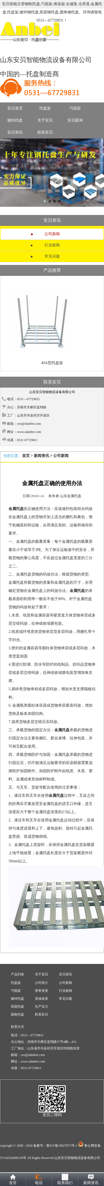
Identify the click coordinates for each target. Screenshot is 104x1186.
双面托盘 (17, 1006)
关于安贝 (45, 120)
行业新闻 (52, 245)
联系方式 (17, 1027)
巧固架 (75, 108)
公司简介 (41, 983)
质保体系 (41, 999)
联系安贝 (45, 132)
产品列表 (17, 974)
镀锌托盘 (15, 120)
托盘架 (45, 108)
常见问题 (52, 256)
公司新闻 (52, 234)
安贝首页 (15, 108)
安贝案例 (75, 120)
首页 (26, 456)
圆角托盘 (17, 1014)
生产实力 (41, 1006)
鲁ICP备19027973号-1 (61, 1145)
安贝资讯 (15, 132)
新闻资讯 (41, 456)
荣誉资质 (41, 991)
